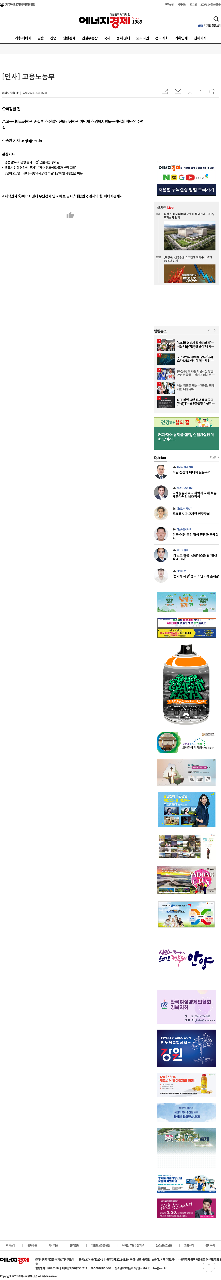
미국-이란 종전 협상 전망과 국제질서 (195, 536)
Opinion (160, 457)
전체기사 (200, 38)
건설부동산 (89, 38)
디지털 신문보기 (212, 25)
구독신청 (169, 4)
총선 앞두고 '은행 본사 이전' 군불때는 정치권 (32, 162)
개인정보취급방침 (100, 1245)
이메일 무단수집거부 (133, 1245)
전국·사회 (162, 38)
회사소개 (10, 1245)
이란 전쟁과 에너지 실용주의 (192, 472)
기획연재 (181, 38)
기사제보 (181, 4)
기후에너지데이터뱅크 (20, 5)
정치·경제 (123, 38)
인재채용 (32, 1245)
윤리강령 (74, 1245)
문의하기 (210, 1245)
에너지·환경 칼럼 (185, 467)
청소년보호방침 (164, 1245)
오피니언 (142, 38)
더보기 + (214, 457)
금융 (40, 38)
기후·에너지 (23, 38)
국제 (107, 38)
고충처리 (189, 1245)
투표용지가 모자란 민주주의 (191, 513)
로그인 (193, 4)
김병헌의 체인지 (184, 508)
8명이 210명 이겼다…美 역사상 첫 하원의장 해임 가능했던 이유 (43, 173)
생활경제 (69, 38)
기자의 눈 (181, 571)
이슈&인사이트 (184, 529)
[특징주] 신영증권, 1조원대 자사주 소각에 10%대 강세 (188, 258)
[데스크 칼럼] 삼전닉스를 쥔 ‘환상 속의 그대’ (195, 557)
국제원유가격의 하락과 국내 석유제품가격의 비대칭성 (194, 494)
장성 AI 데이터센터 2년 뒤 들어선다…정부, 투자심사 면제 (189, 215)
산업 (53, 38)
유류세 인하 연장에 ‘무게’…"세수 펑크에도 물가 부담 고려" (40, 167)
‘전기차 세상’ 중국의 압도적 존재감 (196, 576)
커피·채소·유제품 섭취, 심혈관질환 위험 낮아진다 (186, 437)
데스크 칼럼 (182, 550)
